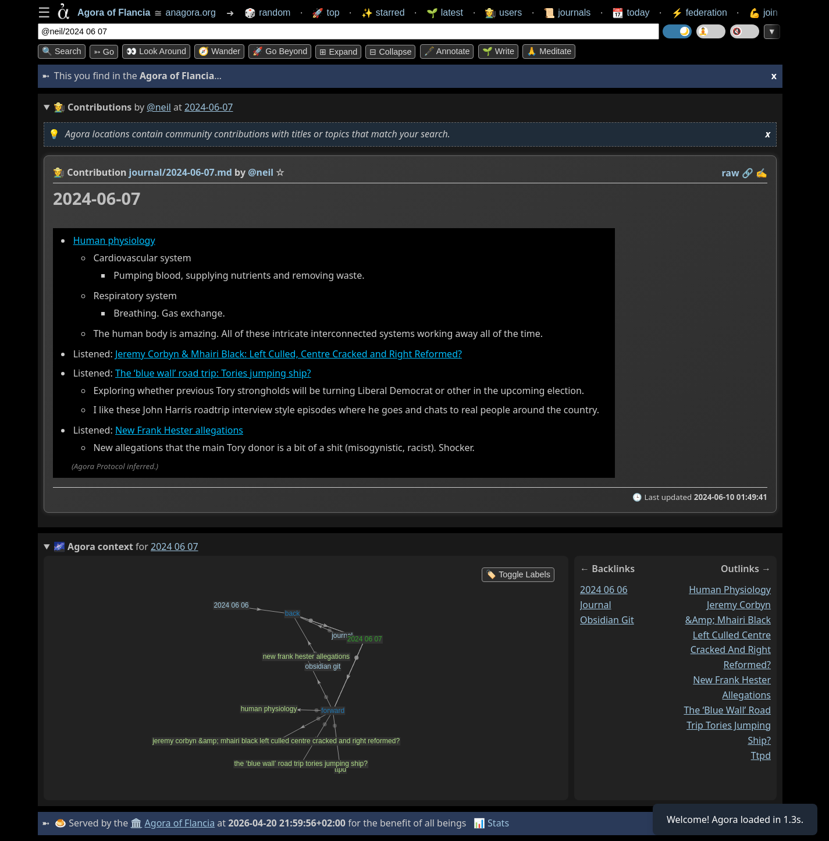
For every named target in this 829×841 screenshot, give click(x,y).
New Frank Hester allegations (179, 430)
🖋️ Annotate (447, 51)
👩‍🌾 (59, 172)
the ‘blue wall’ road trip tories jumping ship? (727, 725)
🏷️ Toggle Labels (518, 574)
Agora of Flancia (180, 823)
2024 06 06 (604, 589)
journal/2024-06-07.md (180, 172)
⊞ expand (338, 51)
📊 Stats (491, 823)
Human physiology (114, 240)
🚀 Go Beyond (279, 51)
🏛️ (136, 823)
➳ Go (104, 51)
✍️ (761, 172)
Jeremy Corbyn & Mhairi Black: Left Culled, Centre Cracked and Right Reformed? (288, 354)
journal (595, 604)
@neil (159, 107)
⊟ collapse (390, 51)
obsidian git (607, 619)
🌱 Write (498, 51)
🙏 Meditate (548, 51)
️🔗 (747, 172)
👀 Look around (156, 51)
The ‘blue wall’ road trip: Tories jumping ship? (213, 373)
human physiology (730, 589)
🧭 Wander (219, 51)
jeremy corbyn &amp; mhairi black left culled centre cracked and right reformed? (728, 635)
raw (730, 172)
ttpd (761, 755)
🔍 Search (61, 51)
